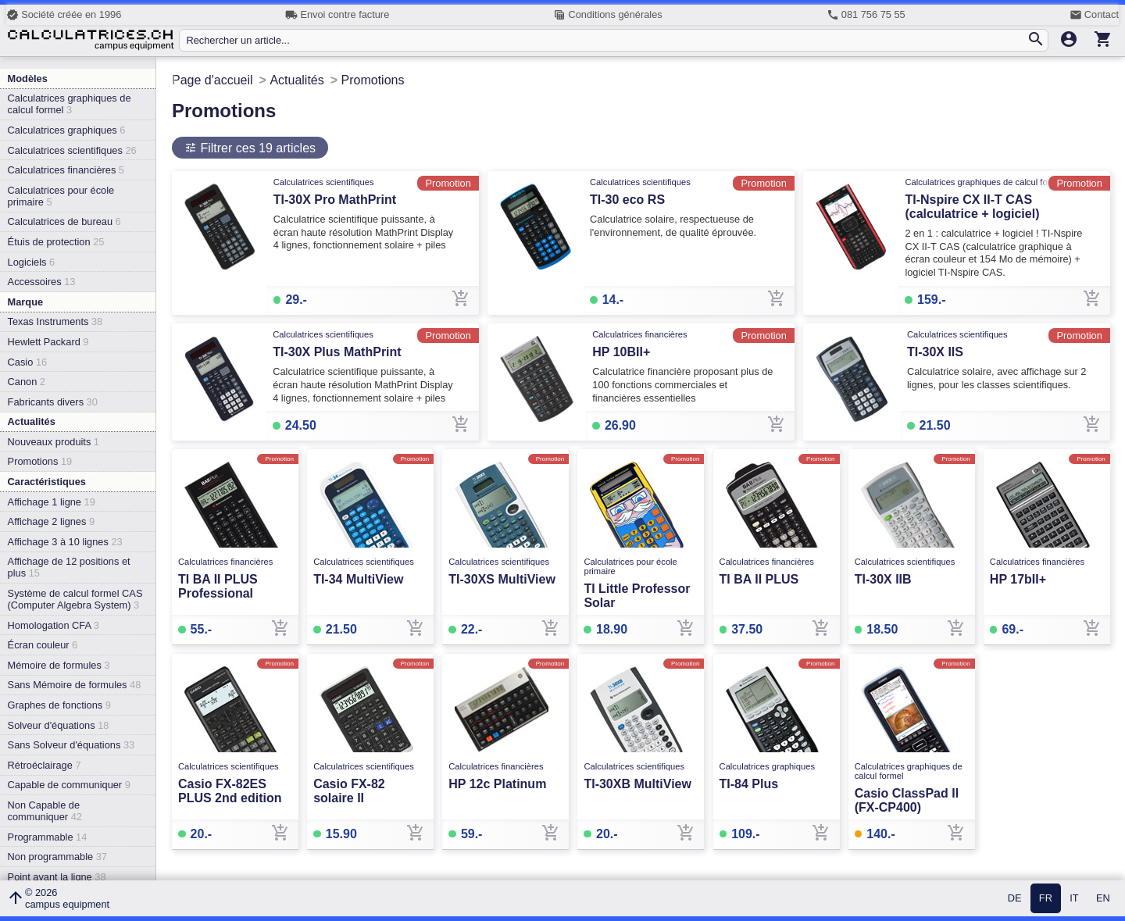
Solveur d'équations (58, 725)
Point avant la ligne (57, 877)
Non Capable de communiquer (45, 811)
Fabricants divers (53, 402)
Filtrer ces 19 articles (256, 148)
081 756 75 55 (866, 15)
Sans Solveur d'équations (71, 745)
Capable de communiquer (69, 785)
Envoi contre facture (337, 15)
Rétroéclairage (44, 765)
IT (1074, 899)
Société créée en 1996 (63, 15)
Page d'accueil (212, 80)
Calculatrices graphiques (67, 130)
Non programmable (57, 856)
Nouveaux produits (53, 442)
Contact (1094, 15)
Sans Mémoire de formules (74, 685)
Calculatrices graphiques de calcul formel (69, 104)
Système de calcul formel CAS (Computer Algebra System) (75, 599)
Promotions (40, 461)
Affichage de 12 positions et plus (69, 567)
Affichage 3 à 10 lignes (65, 542)
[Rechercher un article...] (606, 40)
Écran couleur (43, 645)
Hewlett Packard (48, 342)
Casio (28, 362)
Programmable (48, 837)
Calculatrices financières (66, 170)
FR (1045, 899)
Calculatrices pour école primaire (61, 196)
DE (1015, 899)
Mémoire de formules (59, 665)
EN (1103, 899)
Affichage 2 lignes (51, 521)
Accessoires (42, 281)
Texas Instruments (55, 321)
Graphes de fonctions (59, 705)
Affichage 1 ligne (51, 502)
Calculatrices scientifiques (72, 150)
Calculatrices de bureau (64, 221)
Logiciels (31, 262)
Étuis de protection (56, 242)
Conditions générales (607, 15)
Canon (26, 381)
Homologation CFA (53, 625)
